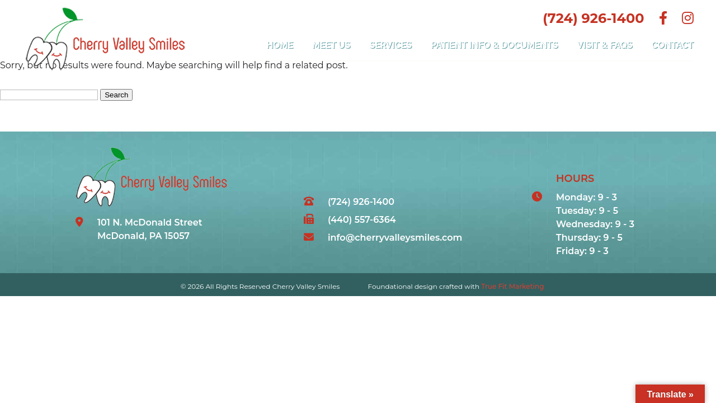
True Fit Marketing (512, 286)
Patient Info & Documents (494, 45)
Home (280, 45)
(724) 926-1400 (593, 18)
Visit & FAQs (605, 45)
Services (391, 45)
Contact (673, 45)
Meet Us (331, 45)
